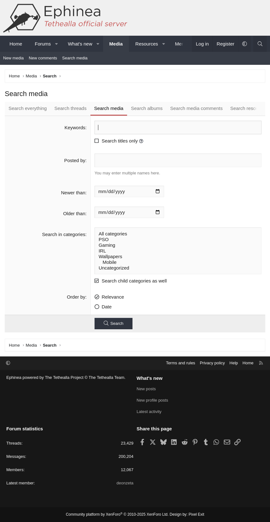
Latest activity (149, 411)
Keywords (74, 127)
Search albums (147, 108)
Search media (75, 58)
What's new (80, 43)
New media (13, 58)
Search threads (70, 108)
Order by (76, 297)
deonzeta (125, 483)
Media (116, 43)
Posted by (74, 160)
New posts (146, 388)
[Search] (260, 44)
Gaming (178, 245)
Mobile (178, 262)
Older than (74, 213)
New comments (43, 58)
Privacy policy (212, 363)
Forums (43, 43)
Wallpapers (178, 256)
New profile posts (152, 400)
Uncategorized (178, 268)
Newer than (73, 192)
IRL (178, 251)
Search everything (28, 108)
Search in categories (63, 234)
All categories (178, 234)
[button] (56, 44)
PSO (178, 239)
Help (234, 363)
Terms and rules (180, 363)
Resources (146, 43)
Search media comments (196, 108)
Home (15, 43)
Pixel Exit (196, 514)
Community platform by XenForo (117, 514)
